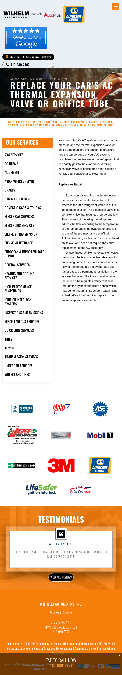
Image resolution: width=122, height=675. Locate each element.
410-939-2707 (20, 64)
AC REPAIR (14, 126)
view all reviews (61, 579)
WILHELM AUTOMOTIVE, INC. (26, 123)
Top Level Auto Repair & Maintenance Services (79, 123)
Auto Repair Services (61, 614)
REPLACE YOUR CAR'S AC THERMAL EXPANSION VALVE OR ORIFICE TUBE (68, 126)
